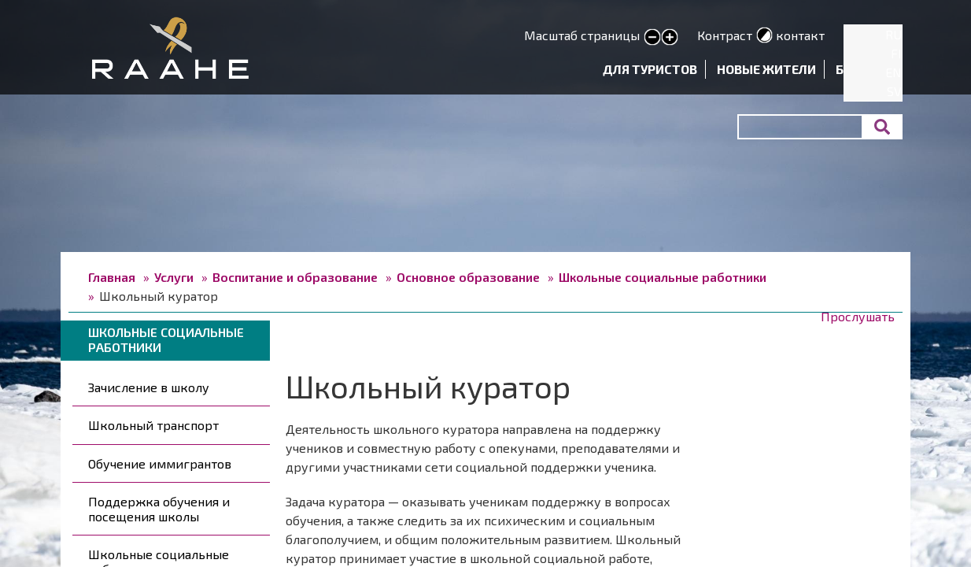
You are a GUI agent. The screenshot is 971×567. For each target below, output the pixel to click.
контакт (800, 35)
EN (893, 72)
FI (896, 53)
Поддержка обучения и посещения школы (159, 509)
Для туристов (650, 68)
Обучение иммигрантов (159, 463)
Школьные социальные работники (662, 276)
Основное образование (468, 276)
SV (894, 90)
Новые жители (766, 68)
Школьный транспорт (153, 424)
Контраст (724, 35)
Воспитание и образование (295, 276)
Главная (111, 276)
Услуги (174, 276)
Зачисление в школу (148, 387)
